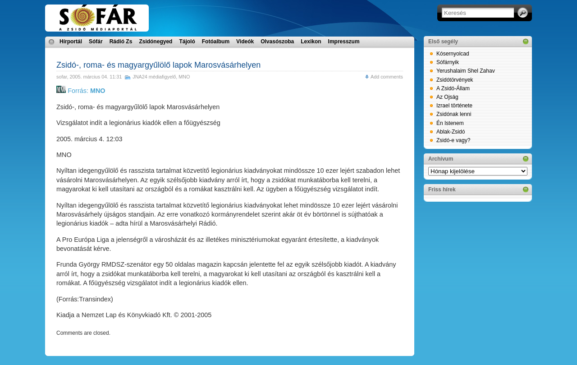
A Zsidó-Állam (453, 88)
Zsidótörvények (454, 80)
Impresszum (344, 41)
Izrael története (454, 105)
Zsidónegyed (155, 41)
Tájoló (187, 41)
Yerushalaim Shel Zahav (465, 71)
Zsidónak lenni (453, 114)
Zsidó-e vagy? (453, 140)
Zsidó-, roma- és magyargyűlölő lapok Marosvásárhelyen (158, 64)
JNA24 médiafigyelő (154, 76)
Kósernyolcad (452, 54)
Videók (245, 41)
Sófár (96, 41)
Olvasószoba (277, 41)
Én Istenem (450, 123)
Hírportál (71, 41)
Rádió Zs (121, 41)
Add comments (387, 76)
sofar (61, 76)
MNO (184, 76)
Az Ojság (447, 97)
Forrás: (80, 90)
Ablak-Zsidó (450, 132)
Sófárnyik (447, 62)
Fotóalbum (215, 41)
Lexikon (311, 41)
